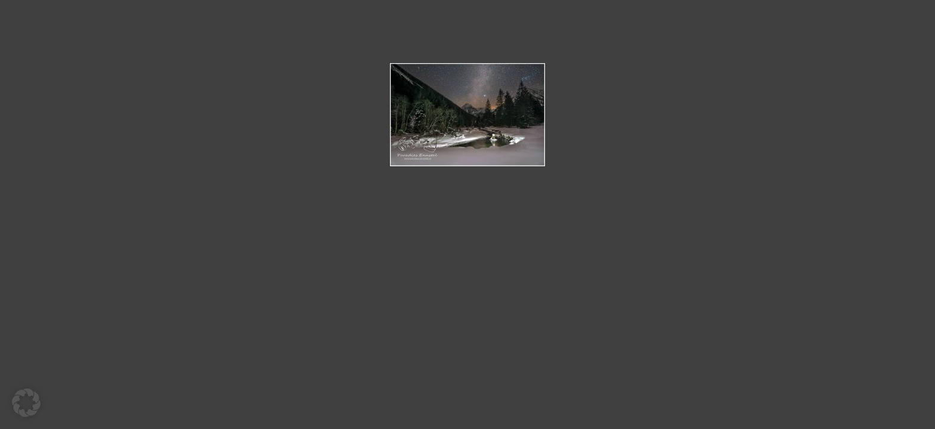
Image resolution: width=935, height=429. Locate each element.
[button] (26, 403)
